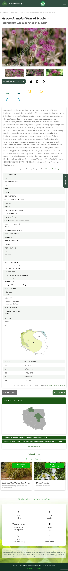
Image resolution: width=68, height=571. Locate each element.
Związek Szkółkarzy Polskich (55, 169)
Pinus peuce (18, 530)
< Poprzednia (9, 393)
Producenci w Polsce (12, 400)
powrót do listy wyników (13, 81)
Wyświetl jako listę (34, 454)
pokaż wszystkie (34, 446)
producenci (65, 180)
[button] (14, 73)
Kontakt (30, 568)
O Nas (39, 568)
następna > (59, 393)
